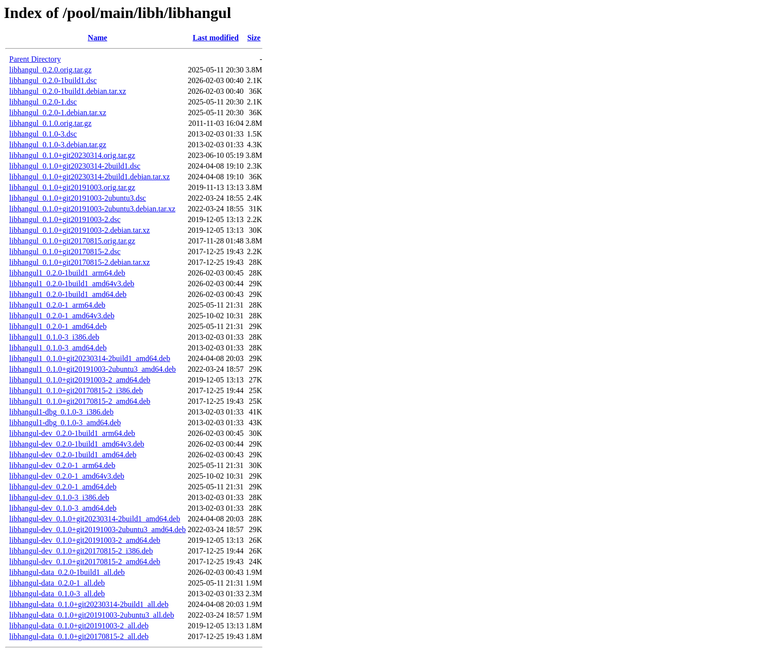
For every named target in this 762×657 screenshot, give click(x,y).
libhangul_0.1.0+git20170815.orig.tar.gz (72, 241)
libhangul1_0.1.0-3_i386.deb (54, 337)
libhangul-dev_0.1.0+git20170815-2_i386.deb (81, 551)
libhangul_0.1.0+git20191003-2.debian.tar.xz (79, 230)
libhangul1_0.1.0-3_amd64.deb (57, 348)
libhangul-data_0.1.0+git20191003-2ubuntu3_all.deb (91, 615)
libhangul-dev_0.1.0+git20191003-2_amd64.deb (84, 540)
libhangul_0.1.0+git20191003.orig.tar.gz (72, 187)
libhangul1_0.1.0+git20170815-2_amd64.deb (79, 401)
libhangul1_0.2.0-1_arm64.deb (57, 305)
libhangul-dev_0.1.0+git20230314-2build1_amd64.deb (94, 519)
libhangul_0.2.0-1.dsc (43, 102)
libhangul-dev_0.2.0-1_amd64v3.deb (66, 476)
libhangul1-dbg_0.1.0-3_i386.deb (61, 412)
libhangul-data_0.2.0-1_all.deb (57, 583)
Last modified (215, 38)
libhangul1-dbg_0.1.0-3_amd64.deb (65, 422)
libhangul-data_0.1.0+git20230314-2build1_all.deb (89, 604)
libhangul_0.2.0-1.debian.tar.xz (57, 112)
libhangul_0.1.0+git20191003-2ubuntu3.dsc (77, 198)
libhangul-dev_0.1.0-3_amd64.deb (63, 508)
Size (254, 38)
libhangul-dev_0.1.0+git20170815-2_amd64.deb (84, 561)
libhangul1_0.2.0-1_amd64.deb (57, 326)
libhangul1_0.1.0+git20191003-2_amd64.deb (79, 380)
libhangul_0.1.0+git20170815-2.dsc (65, 251)
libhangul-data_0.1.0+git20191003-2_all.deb (79, 626)
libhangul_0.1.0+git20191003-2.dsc (65, 219)
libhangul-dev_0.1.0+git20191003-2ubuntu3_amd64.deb (97, 529)
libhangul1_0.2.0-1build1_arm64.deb (67, 273)
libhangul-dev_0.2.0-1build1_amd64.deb (73, 454)
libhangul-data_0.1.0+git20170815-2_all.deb (79, 636)
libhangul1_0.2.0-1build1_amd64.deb (67, 294)
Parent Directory (35, 59)
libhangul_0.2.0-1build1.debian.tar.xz (67, 91)
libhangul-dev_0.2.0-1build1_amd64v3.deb (76, 444)
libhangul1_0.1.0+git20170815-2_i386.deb (76, 390)
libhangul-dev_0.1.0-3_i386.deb (59, 497)
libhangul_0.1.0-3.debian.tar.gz (57, 144)
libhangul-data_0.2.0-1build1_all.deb (67, 572)
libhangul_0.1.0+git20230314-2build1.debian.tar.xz (89, 177)
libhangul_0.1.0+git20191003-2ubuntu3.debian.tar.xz (92, 209)
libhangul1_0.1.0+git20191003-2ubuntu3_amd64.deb (92, 369)
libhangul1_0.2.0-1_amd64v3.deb (61, 315)
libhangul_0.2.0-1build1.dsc (53, 80)
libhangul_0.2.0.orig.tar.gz (50, 70)
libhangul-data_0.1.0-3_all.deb (57, 593)
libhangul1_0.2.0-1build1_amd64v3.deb (71, 283)
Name (97, 38)
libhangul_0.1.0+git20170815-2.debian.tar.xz (79, 262)
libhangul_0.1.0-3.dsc (43, 134)
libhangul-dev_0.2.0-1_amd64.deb (63, 487)
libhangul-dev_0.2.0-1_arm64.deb (62, 465)
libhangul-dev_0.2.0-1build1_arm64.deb (72, 433)
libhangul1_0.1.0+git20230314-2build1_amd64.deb (89, 358)
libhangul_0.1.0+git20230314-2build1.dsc (74, 166)
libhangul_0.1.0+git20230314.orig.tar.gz (72, 155)
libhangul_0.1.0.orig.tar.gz (50, 123)
